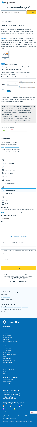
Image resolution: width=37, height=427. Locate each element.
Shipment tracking (7, 348)
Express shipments (5, 297)
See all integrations (7, 412)
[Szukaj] (13, 12)
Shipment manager (7, 350)
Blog (4, 373)
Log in (2, 212)
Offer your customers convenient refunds (11, 309)
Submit (18, 268)
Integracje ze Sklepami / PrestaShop (9, 144)
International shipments (6, 299)
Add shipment (4, 294)
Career (4, 371)
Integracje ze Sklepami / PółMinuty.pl (9, 142)
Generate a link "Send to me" (9, 360)
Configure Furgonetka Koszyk (9, 354)
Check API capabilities (7, 362)
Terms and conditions (7, 337)
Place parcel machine (7, 381)
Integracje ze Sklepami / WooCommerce (10, 147)
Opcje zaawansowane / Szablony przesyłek (10, 149)
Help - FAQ (5, 331)
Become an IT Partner (8, 383)
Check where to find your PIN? (18, 278)
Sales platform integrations (7, 311)
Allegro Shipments (7, 358)
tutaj (2, 48)
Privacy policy (6, 339)
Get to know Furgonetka (8, 369)
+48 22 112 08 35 (20, 281)
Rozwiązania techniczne (7, 21)
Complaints (5, 333)
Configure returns (6, 352)
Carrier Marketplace (7, 385)
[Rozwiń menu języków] (33, 412)
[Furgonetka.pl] (8, 2)
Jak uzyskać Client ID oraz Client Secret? (10, 151)
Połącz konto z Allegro (7, 116)
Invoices (4, 356)
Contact (4, 329)
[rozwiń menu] (34, 3)
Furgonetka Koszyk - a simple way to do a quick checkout (14, 306)
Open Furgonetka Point (8, 379)
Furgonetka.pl (20, 38)
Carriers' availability (7, 335)
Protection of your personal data (10, 341)
